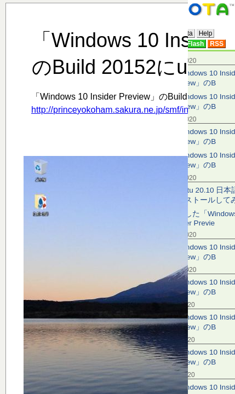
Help (206, 33)
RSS (216, 44)
